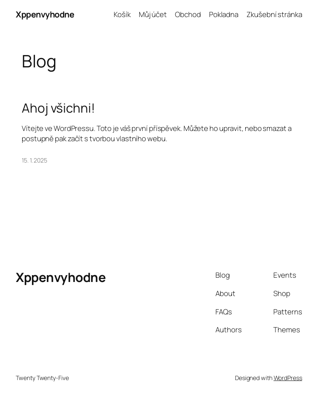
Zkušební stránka (274, 14)
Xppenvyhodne (45, 14)
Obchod (188, 14)
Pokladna (223, 14)
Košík (122, 14)
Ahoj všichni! (58, 108)
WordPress (288, 378)
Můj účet (153, 14)
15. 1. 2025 (34, 160)
